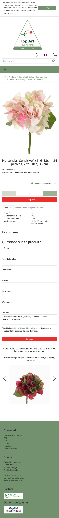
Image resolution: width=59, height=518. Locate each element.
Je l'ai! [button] (47, 8)
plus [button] (11, 13)
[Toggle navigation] (5, 69)
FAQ (5, 437)
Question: (6, 312)
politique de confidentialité (23, 328)
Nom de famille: (9, 258)
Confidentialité (10, 448)
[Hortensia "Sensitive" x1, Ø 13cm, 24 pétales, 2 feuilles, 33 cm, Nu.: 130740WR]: (29, 319)
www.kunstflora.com (13, 480)
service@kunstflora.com (14, 477)
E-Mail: (5, 280)
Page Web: (6, 291)
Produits (12, 76)
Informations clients (13, 435)
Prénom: (5, 248)
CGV (5, 440)
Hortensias (38, 79)
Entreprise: (6, 269)
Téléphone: (6, 301)
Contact (7, 443)
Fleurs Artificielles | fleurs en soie (32, 76)
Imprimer (8, 445)
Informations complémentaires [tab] (29, 207)
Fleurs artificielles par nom (20, 79)
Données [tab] (7, 207)
